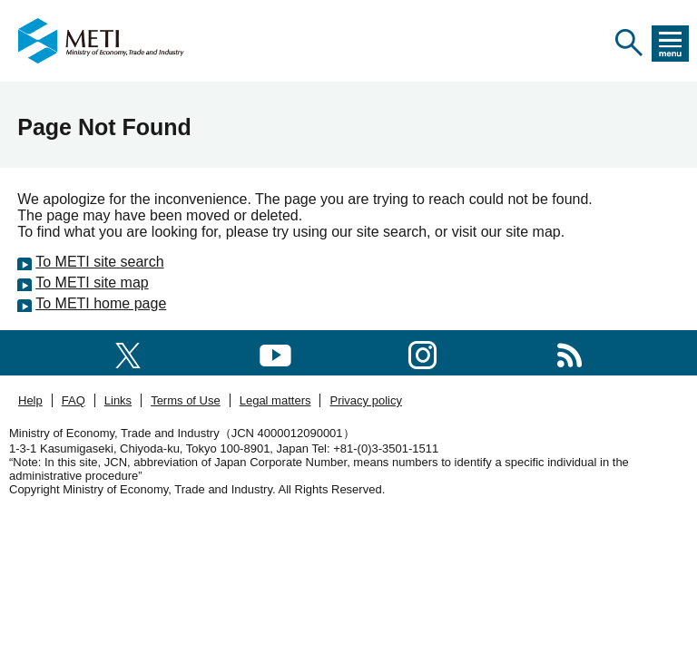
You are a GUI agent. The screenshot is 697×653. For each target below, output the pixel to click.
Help (30, 400)
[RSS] (569, 352)
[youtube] (275, 352)
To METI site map (91, 282)
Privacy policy (365, 400)
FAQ (73, 400)
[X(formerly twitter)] (128, 352)
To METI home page (100, 303)
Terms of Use (186, 400)
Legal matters (275, 400)
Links (118, 400)
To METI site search (99, 261)
